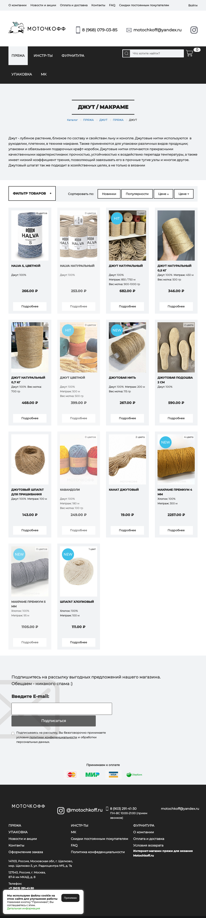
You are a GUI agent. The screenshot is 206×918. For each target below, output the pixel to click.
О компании (17, 5)
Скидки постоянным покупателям (144, 5)
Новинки (109, 194)
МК (43, 74)
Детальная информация (23, 908)
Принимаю (70, 897)
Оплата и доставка (74, 5)
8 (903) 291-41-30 (129, 807)
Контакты (98, 5)
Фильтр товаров (32, 193)
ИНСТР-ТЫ (43, 56)
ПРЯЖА (18, 56)
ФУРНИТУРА (73, 56)
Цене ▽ (183, 194)
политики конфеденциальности (53, 730)
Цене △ (163, 194)
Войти (193, 5)
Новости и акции (43, 5)
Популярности (137, 194)
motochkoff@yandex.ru (157, 30)
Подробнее (29, 307)
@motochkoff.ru (83, 803)
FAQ (112, 5)
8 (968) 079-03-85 (99, 30)
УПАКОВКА (21, 74)
